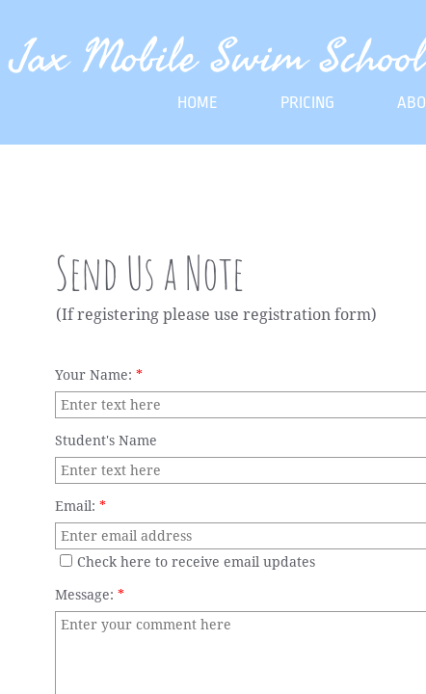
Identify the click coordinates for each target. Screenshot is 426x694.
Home (197, 102)
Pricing (307, 102)
